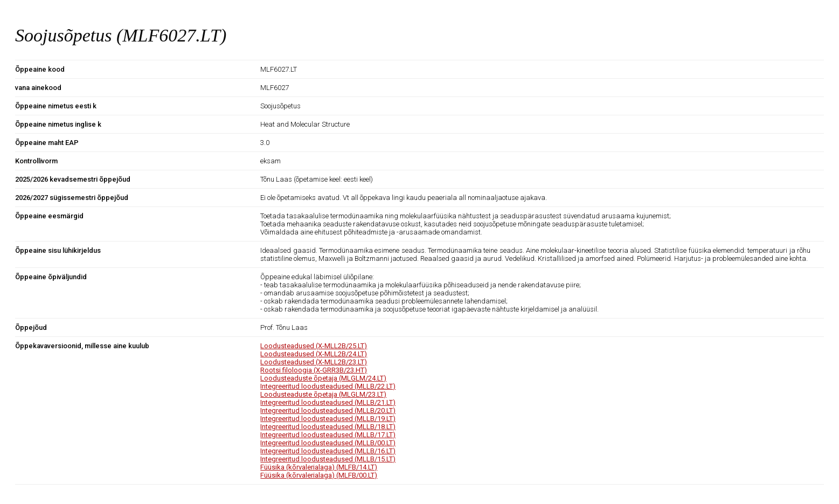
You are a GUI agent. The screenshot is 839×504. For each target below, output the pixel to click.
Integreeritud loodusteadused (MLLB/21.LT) (328, 402)
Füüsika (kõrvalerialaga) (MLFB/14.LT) (318, 467)
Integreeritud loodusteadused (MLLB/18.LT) (328, 427)
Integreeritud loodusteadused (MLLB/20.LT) (328, 410)
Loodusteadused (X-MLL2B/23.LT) (313, 362)
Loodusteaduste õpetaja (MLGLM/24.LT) (323, 378)
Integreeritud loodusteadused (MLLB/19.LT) (328, 419)
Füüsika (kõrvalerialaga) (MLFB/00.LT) (318, 475)
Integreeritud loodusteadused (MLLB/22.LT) (328, 386)
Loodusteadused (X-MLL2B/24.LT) (313, 354)
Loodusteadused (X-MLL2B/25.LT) (313, 346)
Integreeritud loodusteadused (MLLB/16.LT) (328, 451)
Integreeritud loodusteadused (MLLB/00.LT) (328, 443)
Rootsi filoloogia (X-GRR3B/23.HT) (313, 370)
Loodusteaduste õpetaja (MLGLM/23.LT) (323, 394)
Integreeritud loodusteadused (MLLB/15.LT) (328, 459)
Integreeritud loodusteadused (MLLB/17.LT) (328, 435)
